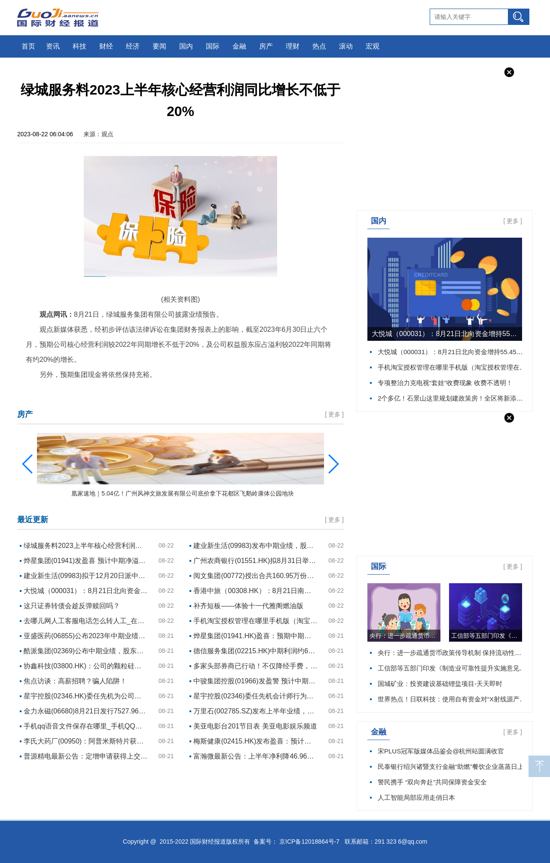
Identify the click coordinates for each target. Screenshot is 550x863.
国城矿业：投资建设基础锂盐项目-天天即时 (440, 683)
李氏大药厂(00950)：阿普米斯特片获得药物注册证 (86, 741)
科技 (79, 46)
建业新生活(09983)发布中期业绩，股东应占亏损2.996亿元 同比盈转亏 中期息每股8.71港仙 (255, 545)
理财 (292, 46)
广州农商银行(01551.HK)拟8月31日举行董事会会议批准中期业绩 (255, 560)
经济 (133, 46)
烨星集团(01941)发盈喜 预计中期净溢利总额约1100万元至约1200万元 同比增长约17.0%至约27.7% (86, 560)
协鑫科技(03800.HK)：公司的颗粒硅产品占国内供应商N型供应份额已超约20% (86, 666)
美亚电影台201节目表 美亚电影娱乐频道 (255, 726)
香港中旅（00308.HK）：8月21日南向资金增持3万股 (255, 590)
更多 (513, 220)
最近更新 (32, 519)
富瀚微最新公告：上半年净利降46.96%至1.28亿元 (255, 756)
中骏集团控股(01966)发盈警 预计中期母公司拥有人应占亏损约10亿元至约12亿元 (255, 681)
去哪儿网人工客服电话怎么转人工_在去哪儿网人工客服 (86, 620)
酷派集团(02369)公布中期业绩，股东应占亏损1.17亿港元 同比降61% (86, 651)
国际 (213, 46)
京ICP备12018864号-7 (309, 841)
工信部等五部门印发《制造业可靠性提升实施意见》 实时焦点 (486, 635)
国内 (186, 46)
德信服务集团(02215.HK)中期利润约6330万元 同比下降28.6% (255, 651)
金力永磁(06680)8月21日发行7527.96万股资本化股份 (86, 711)
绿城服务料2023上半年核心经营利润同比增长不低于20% (86, 545)
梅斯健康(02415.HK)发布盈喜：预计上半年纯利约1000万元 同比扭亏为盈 (255, 741)
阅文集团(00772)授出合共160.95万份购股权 (255, 575)
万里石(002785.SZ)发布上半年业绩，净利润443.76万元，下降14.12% (255, 711)
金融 (239, 46)
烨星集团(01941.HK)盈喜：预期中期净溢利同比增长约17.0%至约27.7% (255, 636)
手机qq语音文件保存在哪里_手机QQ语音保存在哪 (86, 726)
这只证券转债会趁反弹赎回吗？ (72, 605)
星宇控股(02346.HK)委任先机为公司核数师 (86, 696)
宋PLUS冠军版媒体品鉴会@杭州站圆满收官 (441, 751)
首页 (28, 46)
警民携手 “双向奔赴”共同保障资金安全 (432, 782)
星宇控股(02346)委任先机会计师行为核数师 (255, 696)
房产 (266, 46)
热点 (319, 46)
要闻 (159, 46)
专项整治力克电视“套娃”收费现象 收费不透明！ (445, 382)
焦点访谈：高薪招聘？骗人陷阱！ (75, 681)
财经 (106, 46)
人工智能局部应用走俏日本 (416, 797)
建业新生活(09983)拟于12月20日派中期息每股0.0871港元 (86, 575)
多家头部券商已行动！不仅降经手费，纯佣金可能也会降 (255, 666)
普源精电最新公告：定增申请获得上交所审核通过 (86, 756)
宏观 (372, 46)
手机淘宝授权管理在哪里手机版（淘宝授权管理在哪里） (458, 367)
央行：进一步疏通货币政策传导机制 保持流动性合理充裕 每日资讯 (405, 635)
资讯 (53, 46)
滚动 (346, 46)
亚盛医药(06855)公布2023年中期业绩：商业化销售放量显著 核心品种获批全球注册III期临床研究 (86, 636)
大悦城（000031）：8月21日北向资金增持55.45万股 (447, 333)
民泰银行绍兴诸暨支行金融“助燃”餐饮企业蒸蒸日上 (451, 766)
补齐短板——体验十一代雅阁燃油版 (248, 605)
